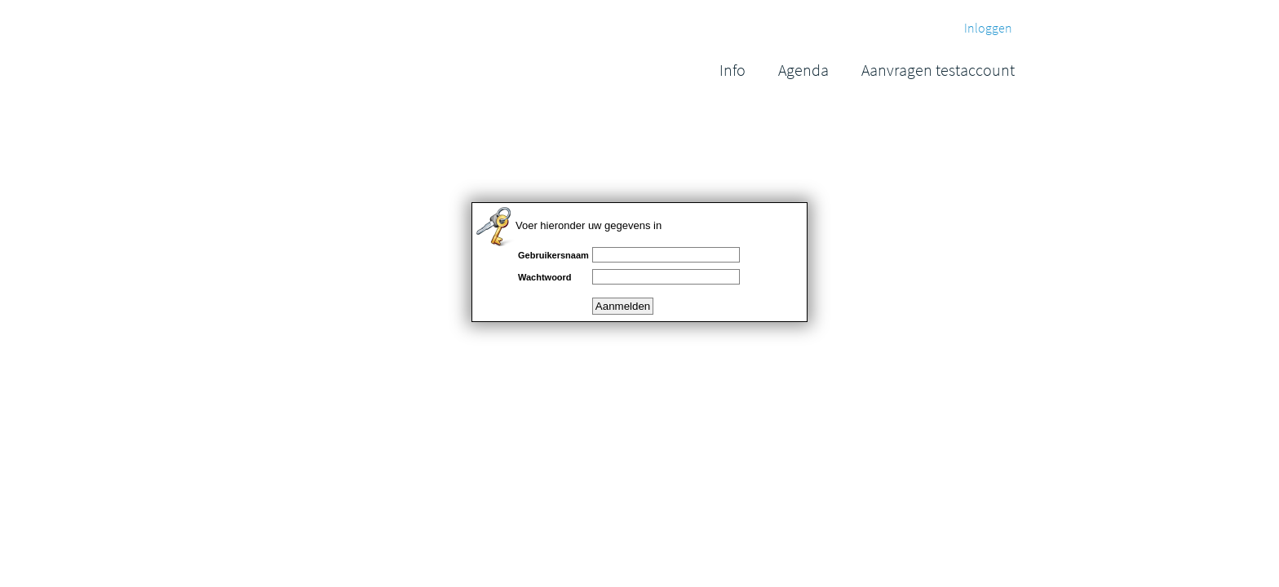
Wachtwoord (545, 277)
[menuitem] (732, 69)
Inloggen (988, 28)
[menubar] (867, 69)
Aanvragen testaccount (938, 70)
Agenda (803, 70)
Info (732, 70)
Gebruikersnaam (553, 255)
